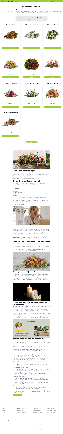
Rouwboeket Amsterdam (36, 408)
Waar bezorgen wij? (43, 1)
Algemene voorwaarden (6, 422)
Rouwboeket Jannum (51, 412)
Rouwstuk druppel (17, 192)
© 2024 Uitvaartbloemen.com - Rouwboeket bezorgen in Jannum (31, 429)
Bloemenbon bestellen (51, 416)
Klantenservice (4, 416)
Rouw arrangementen (33, 1)
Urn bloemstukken (20, 422)
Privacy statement (5, 423)
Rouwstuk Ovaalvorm (21, 410)
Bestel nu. (52, 77)
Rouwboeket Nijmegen (36, 422)
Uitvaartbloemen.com (18, 199)
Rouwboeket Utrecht (36, 414)
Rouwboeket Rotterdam (36, 410)
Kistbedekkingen (20, 414)
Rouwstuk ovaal (16, 191)
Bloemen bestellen (50, 408)
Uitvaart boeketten (20, 423)
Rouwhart (15, 195)
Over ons (3, 410)
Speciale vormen (20, 420)
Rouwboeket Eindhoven (36, 418)
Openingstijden (5, 414)
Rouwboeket (40, 174)
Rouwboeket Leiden (36, 420)
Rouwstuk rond (16, 189)
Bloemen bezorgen (24, 1)
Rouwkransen (19, 418)
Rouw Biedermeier (20, 408)
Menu (3, 408)
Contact (3, 412)
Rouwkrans (15, 194)
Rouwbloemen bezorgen (52, 410)
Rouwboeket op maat (17, 201)
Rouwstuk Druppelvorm (21, 412)
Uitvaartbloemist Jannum (21, 177)
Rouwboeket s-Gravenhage (37, 412)
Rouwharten (19, 416)
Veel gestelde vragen (6, 420)
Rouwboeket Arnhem (36, 416)
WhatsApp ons (4, 418)
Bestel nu (10, 77)
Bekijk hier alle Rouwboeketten (31, 142)
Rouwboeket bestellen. (17, 394)
